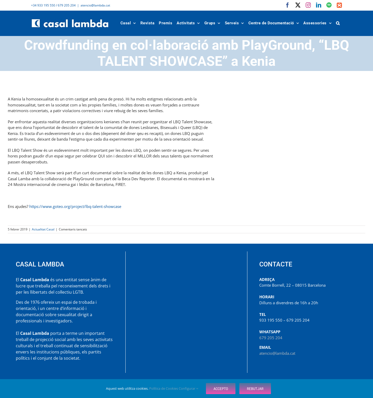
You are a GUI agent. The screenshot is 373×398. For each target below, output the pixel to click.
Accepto (220, 388)
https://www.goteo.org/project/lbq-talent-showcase (75, 206)
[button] (338, 23)
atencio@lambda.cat (95, 5)
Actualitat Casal (43, 229)
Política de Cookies (164, 388)
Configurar (188, 388)
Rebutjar (255, 388)
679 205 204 (270, 337)
